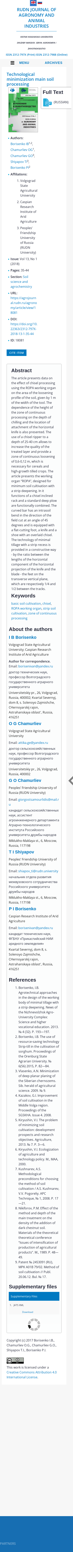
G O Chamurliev (25, 780)
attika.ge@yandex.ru (33, 743)
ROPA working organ (26, 608)
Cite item (16, 353)
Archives (53, 62)
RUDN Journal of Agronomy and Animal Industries (36, 28)
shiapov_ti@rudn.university (38, 871)
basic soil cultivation (26, 603)
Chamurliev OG (22, 150)
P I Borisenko (22, 908)
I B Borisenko (22, 637)
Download (27, 1312)
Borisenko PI (20, 168)
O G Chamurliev (25, 723)
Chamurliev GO (22, 156)
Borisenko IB (20, 144)
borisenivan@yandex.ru (35, 666)
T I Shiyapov (21, 852)
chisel (46, 603)
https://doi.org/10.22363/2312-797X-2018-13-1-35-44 (24, 329)
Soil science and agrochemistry (21, 282)
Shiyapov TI (19, 162)
